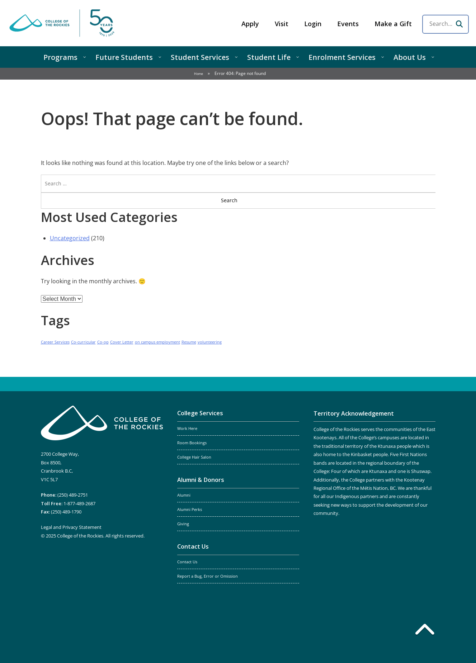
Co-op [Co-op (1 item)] (103, 342)
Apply (250, 23)
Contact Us (193, 546)
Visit (281, 23)
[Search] (459, 24)
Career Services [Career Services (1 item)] (55, 342)
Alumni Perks (189, 509)
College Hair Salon (194, 457)
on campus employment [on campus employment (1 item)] (157, 342)
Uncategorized (70, 238)
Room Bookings (192, 442)
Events (348, 23)
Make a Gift (393, 23)
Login (312, 23)
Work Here (187, 428)
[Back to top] (424, 630)
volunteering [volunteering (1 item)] (210, 342)
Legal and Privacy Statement (71, 527)
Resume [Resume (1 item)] (189, 342)
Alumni (183, 495)
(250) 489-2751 (72, 495)
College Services (200, 413)
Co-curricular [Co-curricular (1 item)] (83, 342)
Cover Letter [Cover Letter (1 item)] (121, 342)
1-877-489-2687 (79, 503)
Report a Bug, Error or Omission (207, 576)
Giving (183, 523)
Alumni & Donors (200, 480)
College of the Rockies (63, 23)
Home (198, 73)
